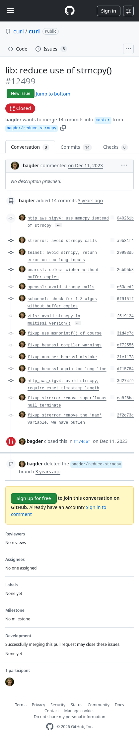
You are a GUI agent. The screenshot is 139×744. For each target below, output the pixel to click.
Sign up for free (34, 498)
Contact (51, 711)
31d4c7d (125, 333)
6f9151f (125, 299)
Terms (21, 705)
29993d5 (125, 253)
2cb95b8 (125, 270)
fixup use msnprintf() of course (65, 333)
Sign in (108, 11)
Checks (115, 147)
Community (98, 705)
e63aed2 (125, 287)
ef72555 (125, 345)
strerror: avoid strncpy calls (62, 241)
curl (18, 31)
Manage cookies (79, 711)
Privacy (38, 705)
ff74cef (82, 442)
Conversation (30, 147)
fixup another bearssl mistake (62, 357)
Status (76, 705)
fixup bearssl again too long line (67, 369)
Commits (76, 147)
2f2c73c (125, 415)
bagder (13, 119)
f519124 (125, 316)
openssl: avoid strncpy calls (61, 287)
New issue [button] (20, 93)
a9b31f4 (125, 241)
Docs (119, 705)
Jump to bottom (53, 94)
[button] (63, 127)
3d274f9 (125, 381)
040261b (125, 218)
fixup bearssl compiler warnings (65, 345)
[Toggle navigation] (10, 11)
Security (57, 705)
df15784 (125, 369)
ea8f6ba (125, 398)
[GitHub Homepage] (50, 727)
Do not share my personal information (69, 717)
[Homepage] (69, 10)
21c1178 (125, 357)
